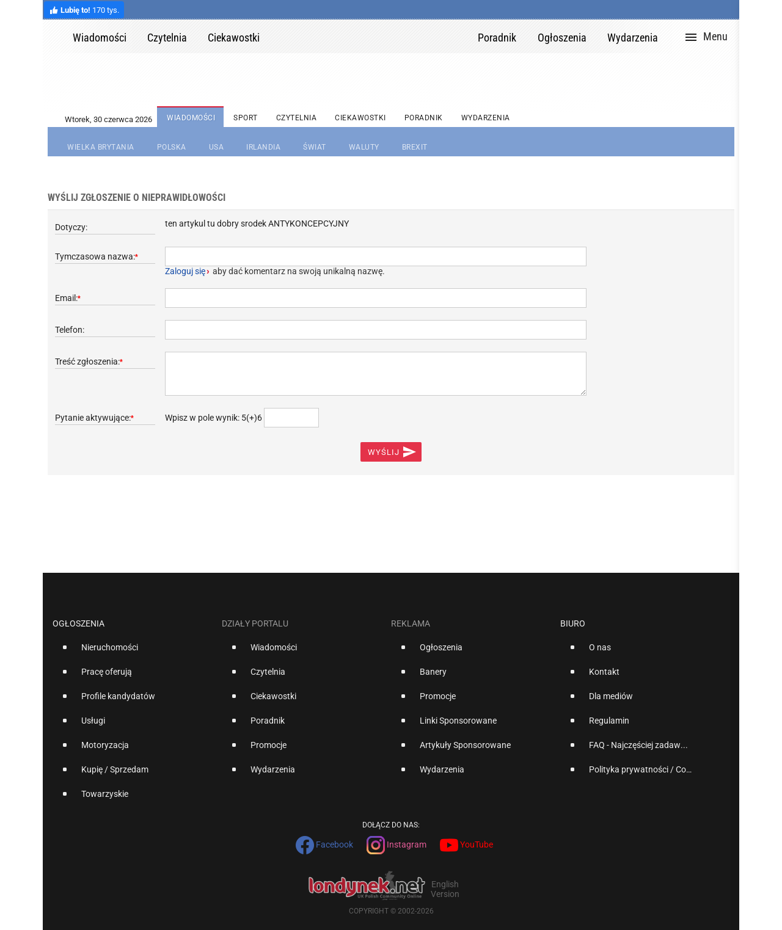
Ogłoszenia (78, 623)
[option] (132, 652)
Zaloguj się (185, 271)
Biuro (572, 623)
